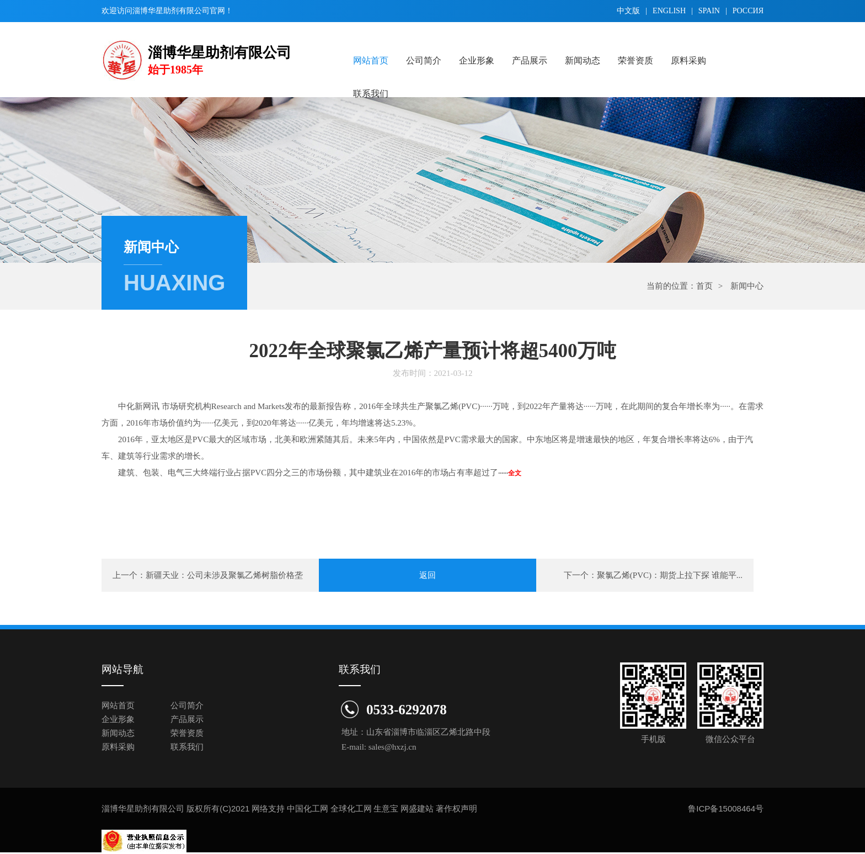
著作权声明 (456, 808)
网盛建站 (417, 808)
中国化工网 (307, 808)
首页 (704, 286)
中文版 (628, 11)
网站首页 (370, 60)
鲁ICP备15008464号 (725, 808)
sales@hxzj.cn (393, 746)
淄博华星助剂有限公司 (171, 11)
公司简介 (423, 60)
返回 (427, 575)
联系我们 (370, 93)
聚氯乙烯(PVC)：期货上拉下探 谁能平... (670, 575)
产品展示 (529, 60)
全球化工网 (351, 808)
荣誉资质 (635, 60)
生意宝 (385, 808)
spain (709, 11)
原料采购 (688, 60)
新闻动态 (582, 60)
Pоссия (748, 11)
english (669, 11)
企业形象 (476, 60)
